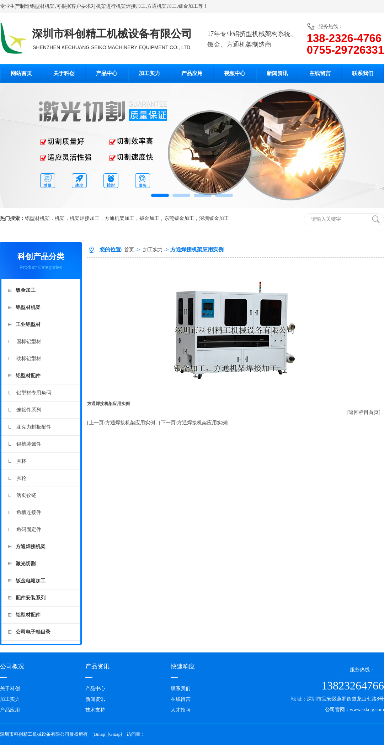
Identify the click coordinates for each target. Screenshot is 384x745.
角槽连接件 (28, 512)
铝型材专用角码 (33, 392)
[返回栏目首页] (363, 412)
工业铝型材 (28, 324)
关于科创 (64, 73)
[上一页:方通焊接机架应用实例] (121, 422)
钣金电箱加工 (31, 580)
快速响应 (183, 666)
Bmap (99, 734)
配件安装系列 (31, 597)
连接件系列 (28, 410)
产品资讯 (97, 666)
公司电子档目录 (33, 632)
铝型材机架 (42, 6)
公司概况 (12, 666)
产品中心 (106, 73)
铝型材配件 (28, 375)
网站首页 (21, 73)
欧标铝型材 (28, 358)
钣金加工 (188, 6)
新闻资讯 (277, 73)
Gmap (115, 734)
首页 (129, 249)
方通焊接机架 (31, 546)
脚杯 (21, 461)
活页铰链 (26, 495)
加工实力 (149, 73)
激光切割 (26, 563)
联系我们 (362, 73)
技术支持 (95, 710)
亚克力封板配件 (33, 427)
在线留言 (320, 73)
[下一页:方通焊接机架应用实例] (193, 422)
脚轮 (21, 478)
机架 (101, 6)
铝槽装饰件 (28, 444)
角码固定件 (28, 529)
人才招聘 (181, 710)
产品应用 (192, 73)
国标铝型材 (28, 341)
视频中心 (234, 73)
